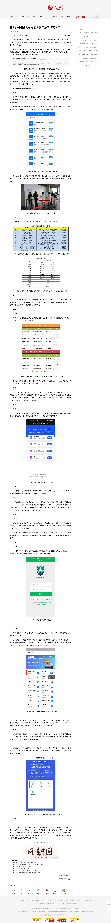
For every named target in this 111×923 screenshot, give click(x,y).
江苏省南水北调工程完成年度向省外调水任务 (89, 32)
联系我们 (89, 900)
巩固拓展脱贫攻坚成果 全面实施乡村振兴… (88, 58)
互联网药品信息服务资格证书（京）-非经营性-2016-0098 (66, 908)
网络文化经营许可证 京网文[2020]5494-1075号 (45, 911)
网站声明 (72, 900)
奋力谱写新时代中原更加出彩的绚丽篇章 (88, 54)
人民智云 (55, 891)
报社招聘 (37, 900)
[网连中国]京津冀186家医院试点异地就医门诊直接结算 (26, 872)
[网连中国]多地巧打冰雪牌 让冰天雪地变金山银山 (24, 870)
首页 (11, 16)
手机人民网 (30, 891)
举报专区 (55, 16)
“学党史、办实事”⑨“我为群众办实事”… (88, 36)
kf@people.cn (42, 903)
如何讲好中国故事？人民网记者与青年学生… (89, 50)
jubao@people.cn (73, 903)
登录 (97, 16)
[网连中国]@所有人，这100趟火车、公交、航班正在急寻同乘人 (28, 864)
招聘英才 (43, 900)
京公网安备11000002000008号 (86, 911)
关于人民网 (30, 900)
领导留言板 (38, 891)
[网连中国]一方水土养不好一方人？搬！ (22, 868)
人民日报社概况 (23, 900)
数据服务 (66, 900)
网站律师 (78, 900)
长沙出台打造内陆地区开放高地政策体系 (88, 47)
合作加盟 (55, 900)
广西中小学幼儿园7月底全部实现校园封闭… (89, 43)
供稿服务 (60, 900)
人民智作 (63, 891)
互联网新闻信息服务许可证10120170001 (46, 906)
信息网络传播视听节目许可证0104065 (26, 911)
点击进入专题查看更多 (41, 842)
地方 (16, 21)
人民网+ (21, 891)
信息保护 (84, 900)
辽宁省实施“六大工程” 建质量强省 (86, 65)
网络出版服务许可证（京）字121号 (63, 911)
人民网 (11, 21)
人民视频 (46, 891)
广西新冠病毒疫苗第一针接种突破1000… (88, 61)
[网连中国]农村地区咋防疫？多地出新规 (22, 866)
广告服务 (49, 900)
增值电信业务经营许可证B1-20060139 (65, 906)
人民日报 (13, 891)
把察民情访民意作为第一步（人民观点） (88, 40)
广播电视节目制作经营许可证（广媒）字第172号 (42, 908)
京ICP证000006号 (75, 911)
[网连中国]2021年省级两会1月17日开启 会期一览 (24, 862)
